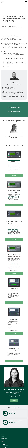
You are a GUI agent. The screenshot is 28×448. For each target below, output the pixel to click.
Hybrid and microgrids (12, 26)
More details (14, 175)
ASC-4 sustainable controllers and (13, 196)
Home (3, 26)
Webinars (6, 26)
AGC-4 (15, 230)
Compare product (14, 172)
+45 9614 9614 (14, 137)
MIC (11, 234)
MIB (8, 234)
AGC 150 (13, 197)
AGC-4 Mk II (10, 197)
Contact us (14, 400)
